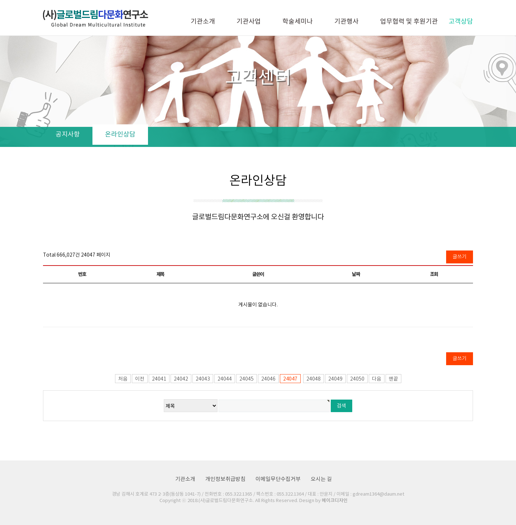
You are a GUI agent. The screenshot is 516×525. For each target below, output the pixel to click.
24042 (181, 379)
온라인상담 (120, 134)
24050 (357, 379)
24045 (246, 379)
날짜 (355, 274)
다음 (376, 379)
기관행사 (346, 21)
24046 (268, 379)
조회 (434, 274)
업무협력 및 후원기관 (409, 21)
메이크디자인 (335, 500)
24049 (335, 379)
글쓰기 (460, 257)
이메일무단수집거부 (278, 479)
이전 (139, 379)
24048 (313, 379)
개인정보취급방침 (225, 479)
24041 (159, 379)
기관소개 (203, 21)
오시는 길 (321, 479)
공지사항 (68, 134)
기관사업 (248, 21)
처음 (123, 379)
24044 (225, 379)
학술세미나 (297, 21)
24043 (203, 379)
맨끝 (393, 379)
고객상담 (461, 21)
